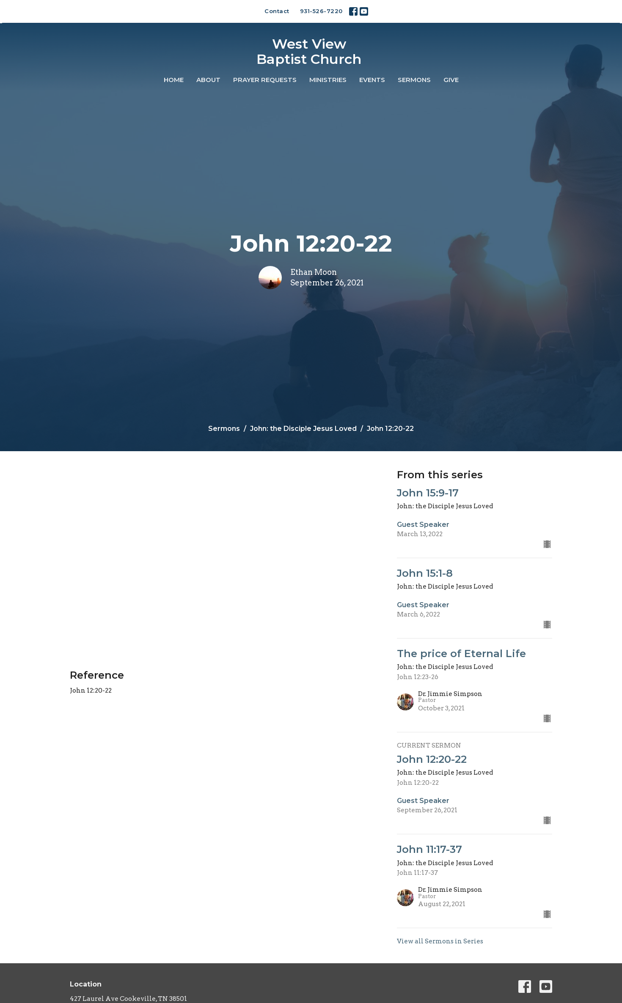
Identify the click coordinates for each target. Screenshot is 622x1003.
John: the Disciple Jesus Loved (303, 429)
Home (174, 80)
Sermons (414, 80)
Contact (276, 11)
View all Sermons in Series (440, 941)
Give (451, 80)
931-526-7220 (321, 11)
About (208, 80)
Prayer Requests (265, 80)
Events (372, 80)
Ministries (328, 80)
